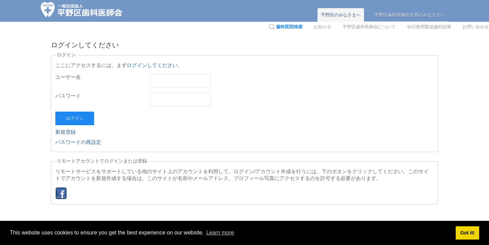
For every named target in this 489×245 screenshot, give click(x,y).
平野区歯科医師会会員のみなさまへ (409, 14)
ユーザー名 (68, 77)
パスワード (68, 96)
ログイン (75, 118)
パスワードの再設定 (78, 142)
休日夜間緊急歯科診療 (429, 26)
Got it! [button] (467, 232)
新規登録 (65, 132)
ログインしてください (152, 65)
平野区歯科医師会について (369, 26)
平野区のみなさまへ (341, 14)
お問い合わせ (476, 26)
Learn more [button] (220, 232)
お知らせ (322, 26)
